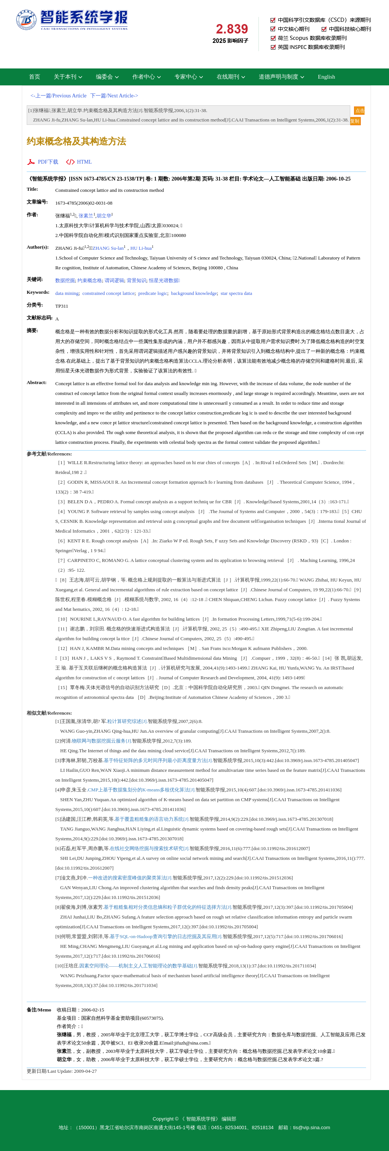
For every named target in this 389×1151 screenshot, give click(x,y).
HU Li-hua (141, 248)
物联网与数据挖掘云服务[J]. (102, 741)
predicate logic (152, 293)
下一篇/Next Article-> (114, 96)
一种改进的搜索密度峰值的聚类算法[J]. (130, 878)
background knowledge (193, 293)
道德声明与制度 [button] (281, 77)
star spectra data (235, 293)
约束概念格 (89, 280)
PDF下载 (48, 162)
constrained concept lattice (108, 293)
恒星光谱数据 (164, 280)
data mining (67, 293)
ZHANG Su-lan (108, 248)
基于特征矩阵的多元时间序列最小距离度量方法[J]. (158, 760)
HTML (84, 162)
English (326, 77)
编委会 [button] (107, 77)
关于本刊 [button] (68, 77)
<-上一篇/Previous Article (58, 96)
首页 (34, 77)
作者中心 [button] (146, 77)
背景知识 (136, 280)
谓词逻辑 (114, 280)
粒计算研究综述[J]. (127, 721)
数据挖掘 (65, 280)
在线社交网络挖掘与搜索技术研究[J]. (150, 848)
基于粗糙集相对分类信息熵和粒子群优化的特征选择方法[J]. (168, 907)
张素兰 (86, 216)
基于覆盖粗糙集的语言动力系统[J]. (152, 819)
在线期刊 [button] (231, 77)
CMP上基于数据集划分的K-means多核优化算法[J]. (142, 790)
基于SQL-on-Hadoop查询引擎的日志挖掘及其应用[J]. (166, 936)
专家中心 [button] (189, 77)
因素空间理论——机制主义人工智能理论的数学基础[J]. (138, 966)
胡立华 (104, 216)
